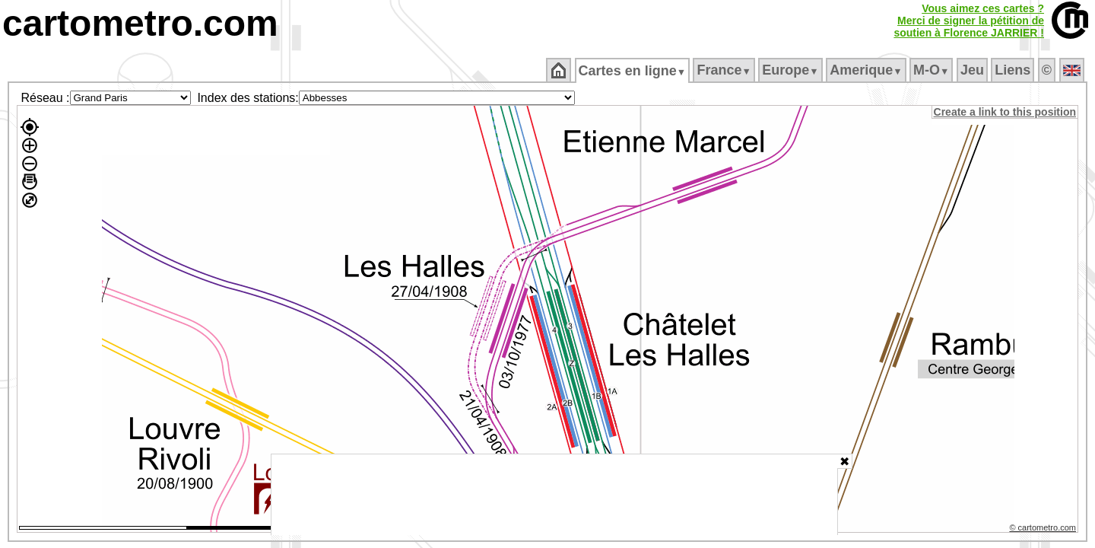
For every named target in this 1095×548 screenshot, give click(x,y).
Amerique (867, 70)
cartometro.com (140, 23)
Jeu (973, 70)
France (725, 70)
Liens (1014, 70)
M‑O (933, 70)
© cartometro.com (1044, 529)
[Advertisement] (554, 494)
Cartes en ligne (633, 70)
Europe (791, 70)
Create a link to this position (1006, 112)
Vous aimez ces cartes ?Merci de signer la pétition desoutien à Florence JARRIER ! (968, 20)
